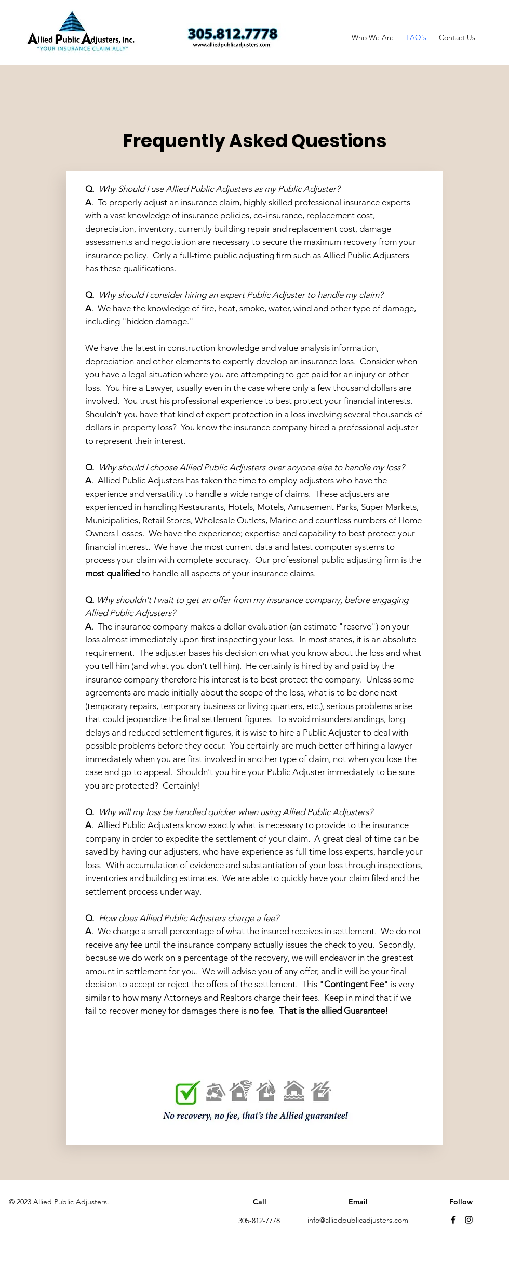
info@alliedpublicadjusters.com (357, 1220)
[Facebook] (453, 1220)
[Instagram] (469, 1220)
